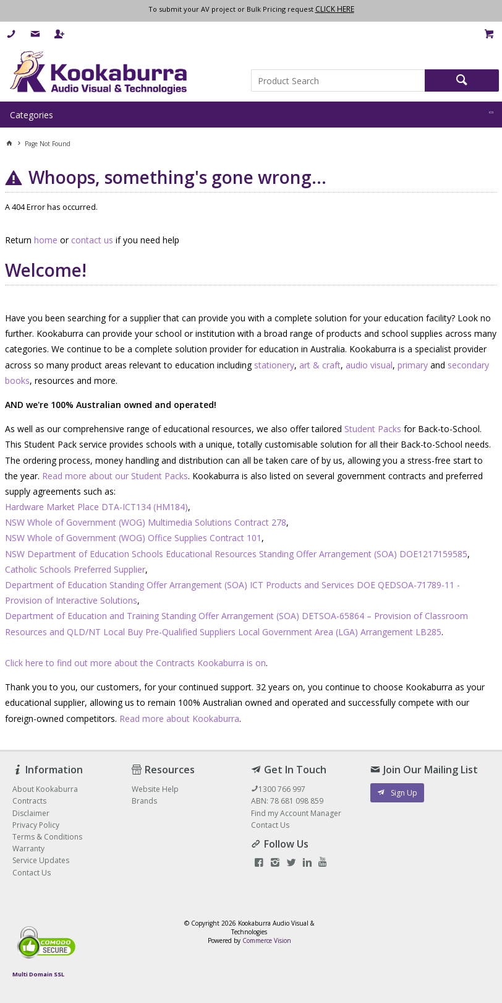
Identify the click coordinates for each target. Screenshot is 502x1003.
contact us (92, 240)
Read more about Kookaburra (179, 718)
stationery (274, 365)
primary (413, 365)
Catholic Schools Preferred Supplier (75, 569)
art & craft (320, 365)
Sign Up (404, 793)
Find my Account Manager (296, 813)
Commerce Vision (266, 940)
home (45, 240)
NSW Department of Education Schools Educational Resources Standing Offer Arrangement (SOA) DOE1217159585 (236, 554)
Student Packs (372, 429)
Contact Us (270, 825)
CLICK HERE (334, 9)
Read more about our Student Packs (115, 476)
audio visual (369, 365)
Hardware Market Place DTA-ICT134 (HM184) (96, 507)
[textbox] (338, 80)
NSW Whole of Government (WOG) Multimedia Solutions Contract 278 (145, 522)
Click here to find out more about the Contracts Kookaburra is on (135, 663)
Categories (31, 115)
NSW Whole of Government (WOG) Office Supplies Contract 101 (133, 538)
